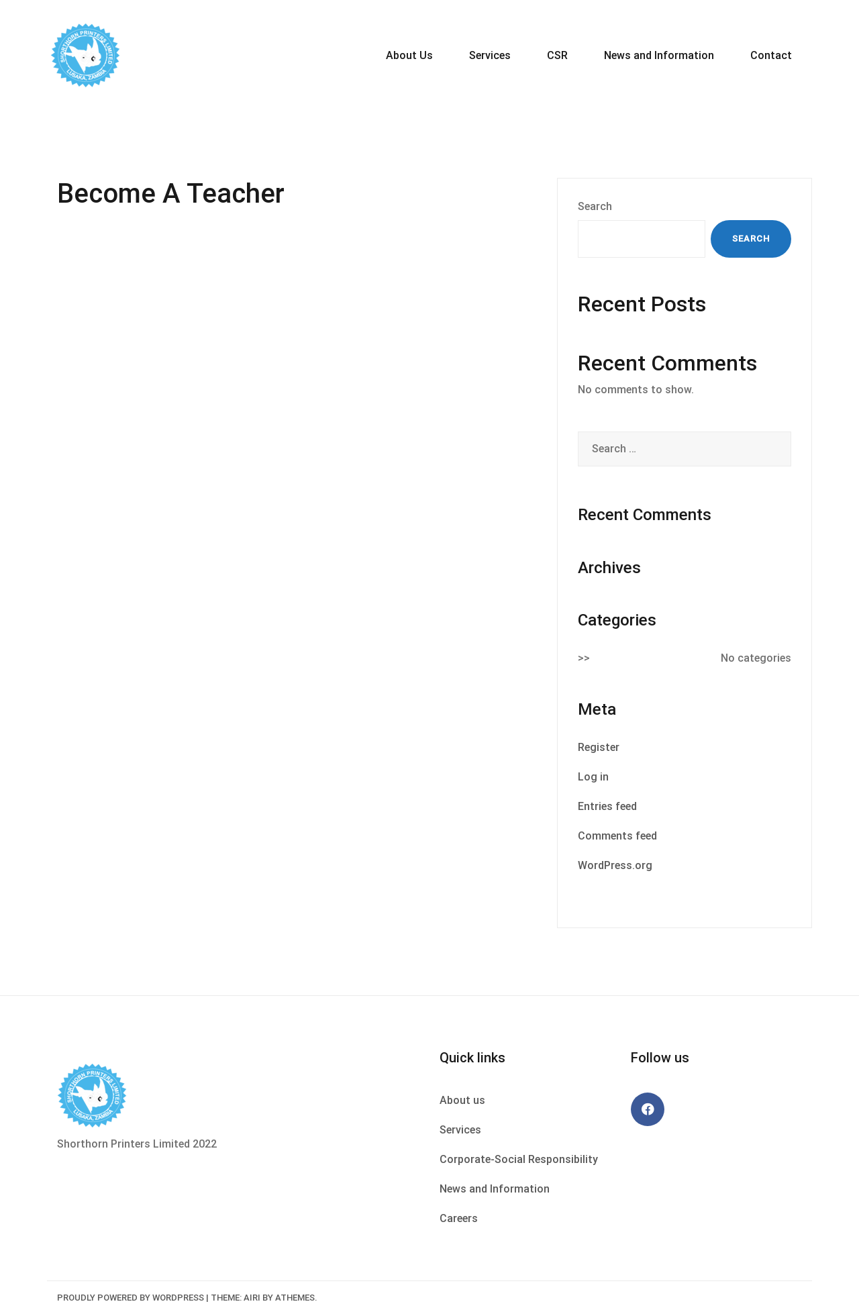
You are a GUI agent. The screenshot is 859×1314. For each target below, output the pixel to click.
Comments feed (617, 835)
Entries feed (607, 806)
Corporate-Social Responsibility (519, 1159)
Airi (252, 1298)
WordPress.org (615, 865)
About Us (409, 55)
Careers (459, 1218)
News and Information (659, 55)
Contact (771, 55)
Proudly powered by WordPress (130, 1298)
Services (490, 55)
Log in (593, 776)
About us (462, 1100)
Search (595, 206)
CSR (557, 55)
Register (598, 747)
